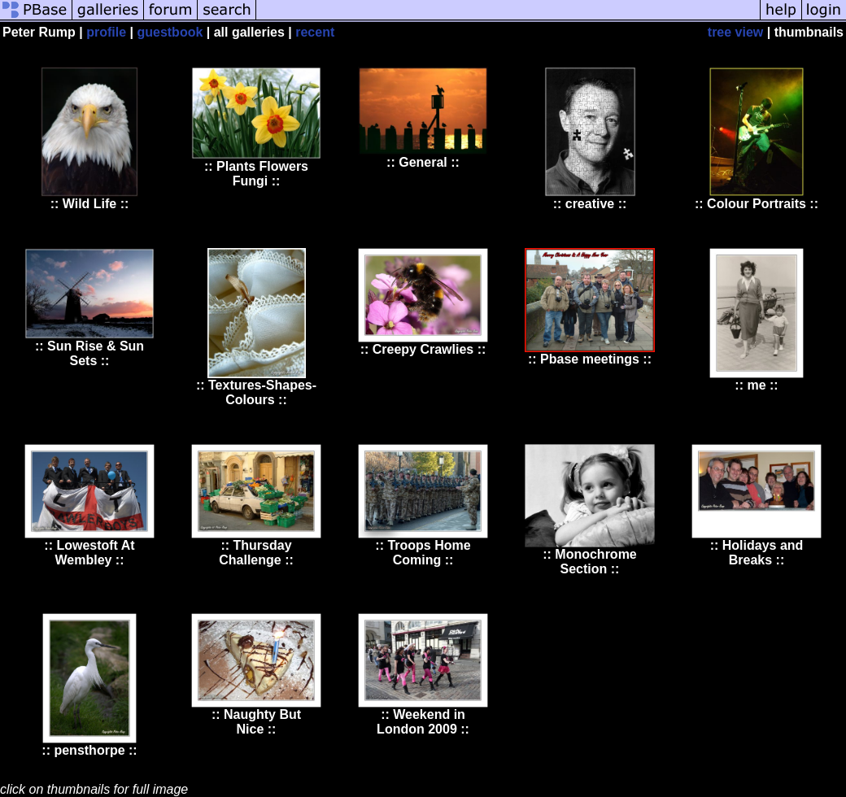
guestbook (170, 32)
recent (314, 32)
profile (106, 32)
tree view (735, 32)
